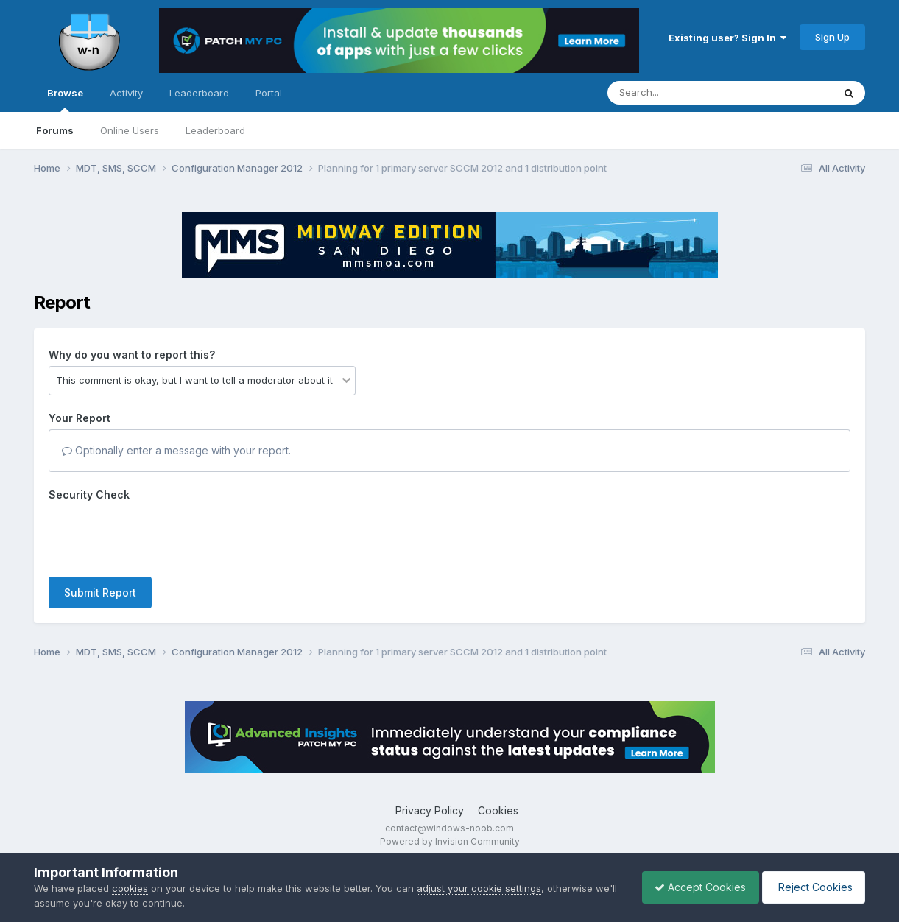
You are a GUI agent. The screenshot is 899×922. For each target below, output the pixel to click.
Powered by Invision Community (450, 841)
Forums (55, 130)
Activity (126, 93)
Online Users (129, 130)
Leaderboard (215, 130)
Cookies (498, 810)
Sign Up (832, 37)
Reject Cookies (811, 887)
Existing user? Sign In (727, 37)
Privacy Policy (429, 810)
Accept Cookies (692, 887)
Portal (268, 93)
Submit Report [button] (100, 592)
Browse (65, 99)
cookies (130, 888)
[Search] (679, 93)
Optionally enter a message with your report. (176, 450)
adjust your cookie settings (479, 888)
